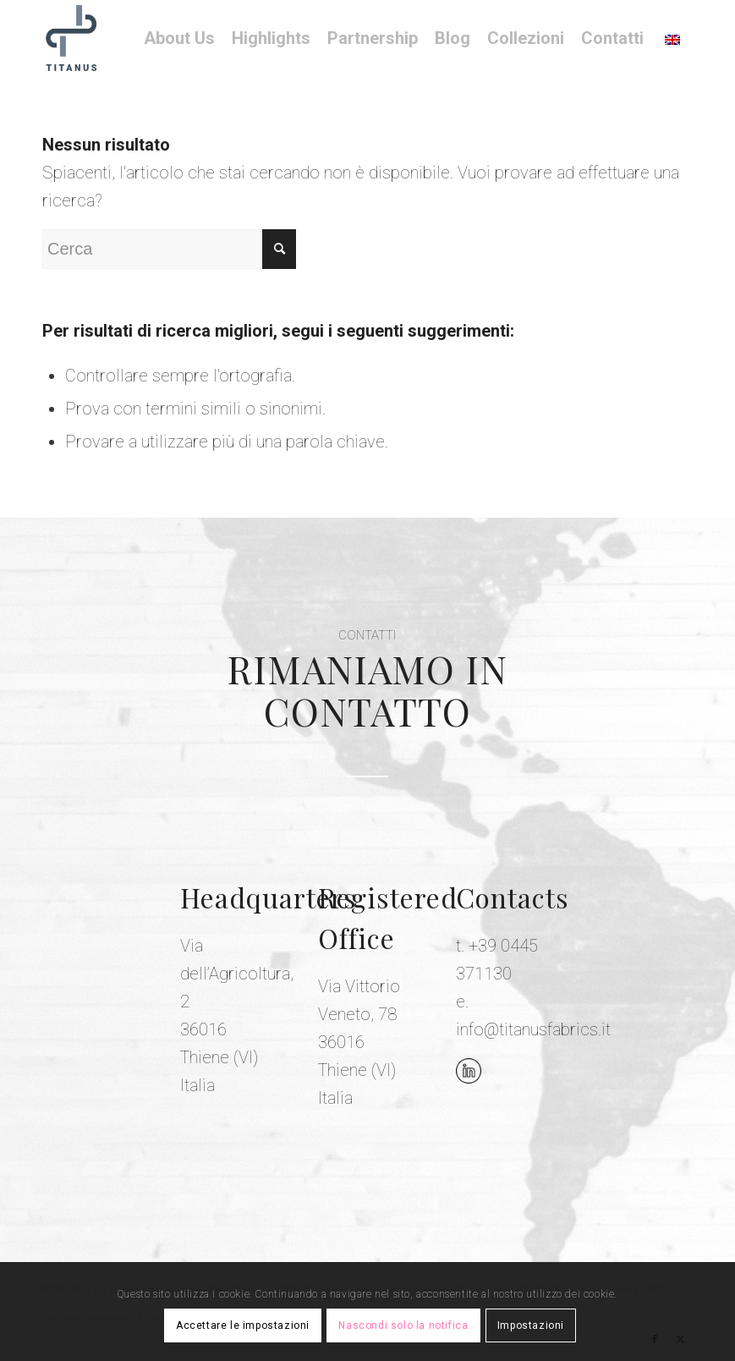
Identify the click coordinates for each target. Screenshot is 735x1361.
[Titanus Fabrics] (71, 38)
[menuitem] (179, 38)
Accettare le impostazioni (243, 1325)
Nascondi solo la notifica (403, 1325)
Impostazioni (530, 1325)
